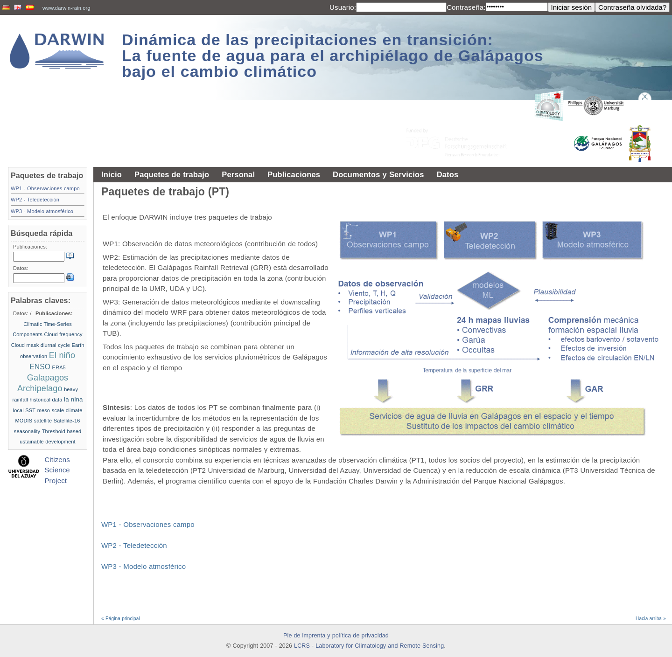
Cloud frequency (63, 334)
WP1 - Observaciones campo (148, 524)
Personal (238, 174)
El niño (62, 355)
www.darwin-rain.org (66, 8)
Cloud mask (25, 345)
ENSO (39, 367)
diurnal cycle (55, 345)
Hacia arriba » (651, 618)
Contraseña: (466, 7)
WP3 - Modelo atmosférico (143, 566)
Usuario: (342, 7)
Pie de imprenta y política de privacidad (336, 635)
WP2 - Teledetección (134, 545)
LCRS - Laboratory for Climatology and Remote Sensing (369, 646)
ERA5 (59, 367)
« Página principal (120, 618)
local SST (24, 410)
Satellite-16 (67, 420)
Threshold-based (61, 431)
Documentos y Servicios (378, 174)
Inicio (111, 174)
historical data (45, 399)
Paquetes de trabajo (171, 174)
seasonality (27, 431)
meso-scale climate (60, 410)
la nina (73, 399)
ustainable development (47, 441)
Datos (448, 174)
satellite (43, 420)
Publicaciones (293, 174)
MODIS (24, 420)
